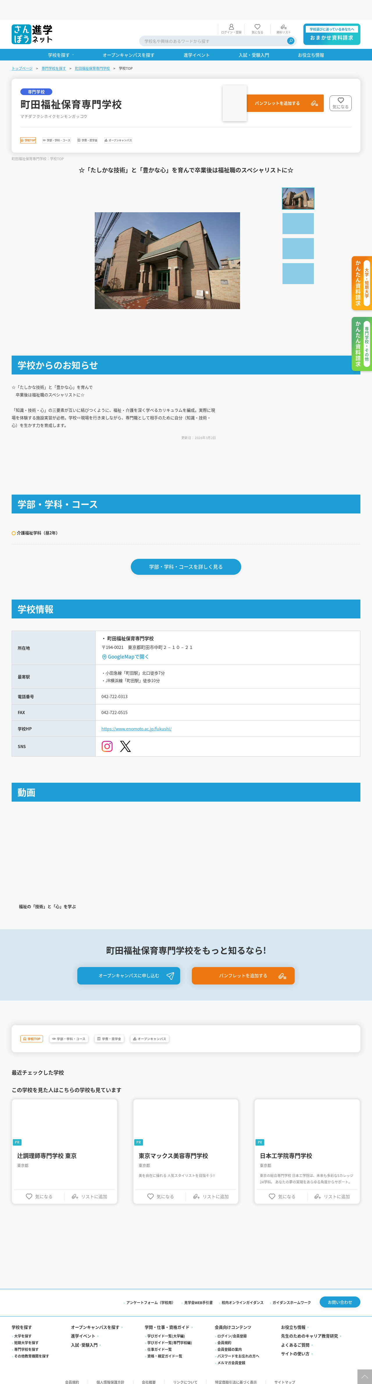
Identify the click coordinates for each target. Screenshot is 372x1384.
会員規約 (224, 1335)
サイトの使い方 (295, 1347)
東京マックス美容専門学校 (173, 1147)
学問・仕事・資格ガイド (167, 1320)
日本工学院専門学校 (286, 1147)
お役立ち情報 (293, 1320)
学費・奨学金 (147, 122)
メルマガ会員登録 (231, 1355)
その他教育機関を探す (31, 1349)
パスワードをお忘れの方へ (238, 1349)
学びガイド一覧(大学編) (166, 1329)
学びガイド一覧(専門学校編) (169, 1335)
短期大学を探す (26, 1335)
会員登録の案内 (229, 1342)
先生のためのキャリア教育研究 (309, 1329)
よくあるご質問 (295, 1338)
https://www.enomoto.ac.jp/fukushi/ (141, 717)
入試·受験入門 (84, 1338)
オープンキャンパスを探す (95, 1320)
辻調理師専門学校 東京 (47, 1147)
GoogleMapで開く (128, 640)
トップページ (22, 48)
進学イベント (83, 1329)
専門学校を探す (54, 48)
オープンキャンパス (202, 122)
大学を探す (23, 1329)
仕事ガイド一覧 (159, 1342)
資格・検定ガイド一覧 (164, 1349)
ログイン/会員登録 (232, 1329)
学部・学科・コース (91, 122)
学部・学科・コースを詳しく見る (186, 550)
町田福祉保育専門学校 (92, 48)
